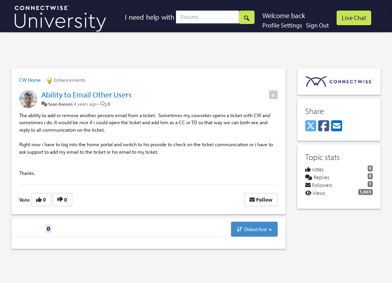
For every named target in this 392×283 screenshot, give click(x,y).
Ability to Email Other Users (86, 94)
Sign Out (317, 25)
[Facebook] (323, 126)
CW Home (30, 80)
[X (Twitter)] (310, 126)
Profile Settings (282, 25)
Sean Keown (60, 104)
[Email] (336, 126)
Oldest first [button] (254, 229)
